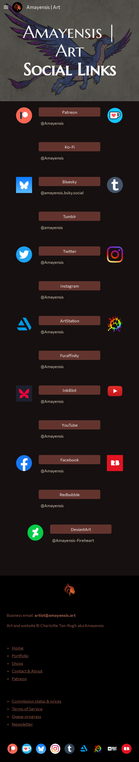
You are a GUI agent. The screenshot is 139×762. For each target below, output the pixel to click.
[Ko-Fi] (69, 146)
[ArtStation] (69, 320)
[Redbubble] (69, 494)
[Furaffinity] (69, 355)
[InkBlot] (69, 390)
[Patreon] (69, 112)
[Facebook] (69, 459)
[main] (69, 50)
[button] (6, 7)
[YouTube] (69, 424)
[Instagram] (69, 285)
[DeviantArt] (80, 529)
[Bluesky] (69, 181)
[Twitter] (69, 251)
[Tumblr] (69, 216)
